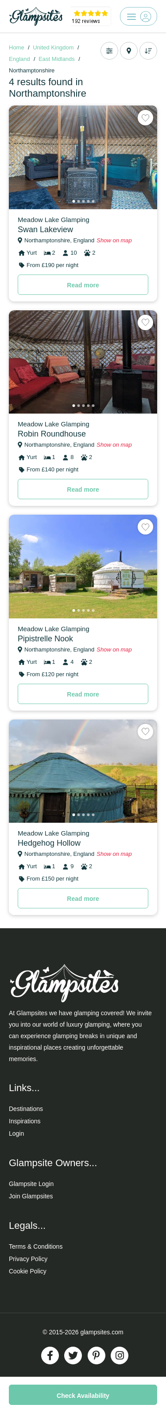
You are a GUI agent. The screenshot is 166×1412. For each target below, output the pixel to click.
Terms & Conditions (35, 1246)
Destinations (26, 1108)
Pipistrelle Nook (45, 638)
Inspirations (25, 1121)
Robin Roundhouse (52, 433)
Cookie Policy (27, 1271)
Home (16, 47)
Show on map (114, 240)
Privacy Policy (28, 1258)
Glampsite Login (31, 1183)
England (19, 59)
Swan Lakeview (45, 229)
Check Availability (83, 1395)
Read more (83, 285)
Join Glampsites (31, 1196)
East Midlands (57, 59)
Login (16, 1133)
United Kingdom (53, 47)
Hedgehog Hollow (49, 843)
